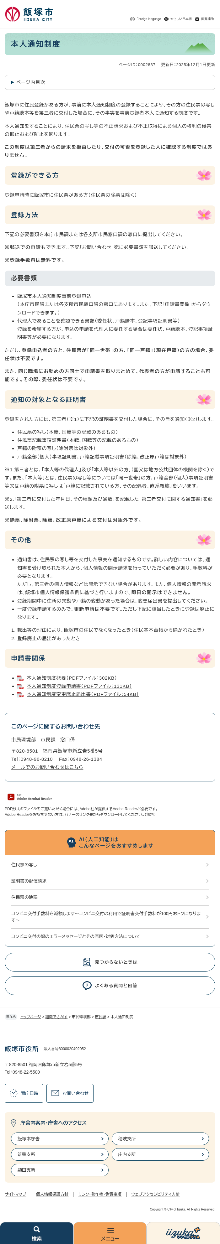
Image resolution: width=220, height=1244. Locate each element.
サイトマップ (15, 1194)
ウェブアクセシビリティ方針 (155, 1194)
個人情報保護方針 (52, 1194)
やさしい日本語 (181, 19)
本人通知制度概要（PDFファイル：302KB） (72, 678)
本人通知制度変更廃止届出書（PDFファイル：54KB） (83, 694)
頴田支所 (26, 1170)
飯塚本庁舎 (29, 1138)
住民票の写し (24, 864)
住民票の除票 (24, 897)
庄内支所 (127, 1154)
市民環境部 (23, 739)
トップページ (30, 1017)
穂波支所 (127, 1138)
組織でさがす (56, 1017)
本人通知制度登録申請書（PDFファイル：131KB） (79, 686)
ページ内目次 (31, 82)
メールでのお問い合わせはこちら (47, 767)
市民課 (100, 1017)
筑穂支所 (26, 1154)
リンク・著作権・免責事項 (99, 1194)
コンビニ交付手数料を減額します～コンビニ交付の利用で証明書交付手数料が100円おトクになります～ (106, 917)
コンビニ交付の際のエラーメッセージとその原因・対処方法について (75, 936)
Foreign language (149, 19)
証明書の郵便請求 (28, 881)
